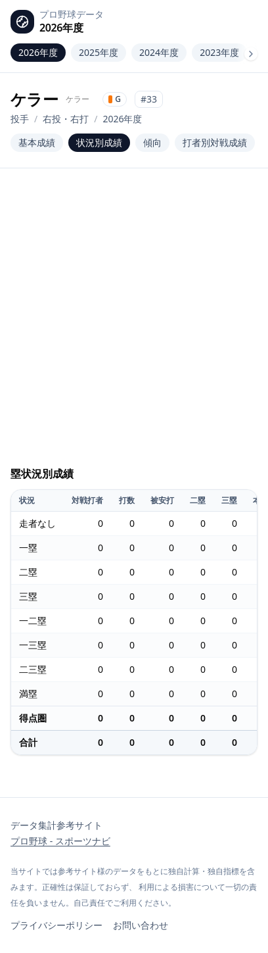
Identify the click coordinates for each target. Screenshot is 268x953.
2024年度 (159, 52)
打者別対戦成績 (215, 142)
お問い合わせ (140, 925)
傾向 (152, 142)
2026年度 (38, 52)
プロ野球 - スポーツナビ (60, 841)
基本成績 (36, 142)
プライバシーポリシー (56, 925)
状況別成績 (99, 142)
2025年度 (98, 52)
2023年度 (219, 52)
